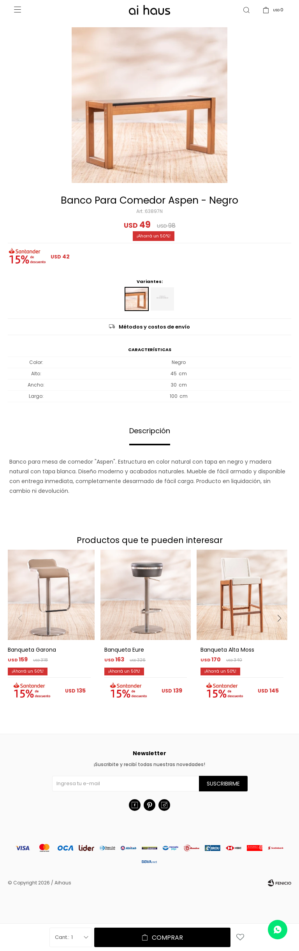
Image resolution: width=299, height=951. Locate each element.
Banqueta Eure (124, 650)
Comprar (167, 937)
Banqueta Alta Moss (227, 650)
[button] (282, 634)
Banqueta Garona (32, 650)
